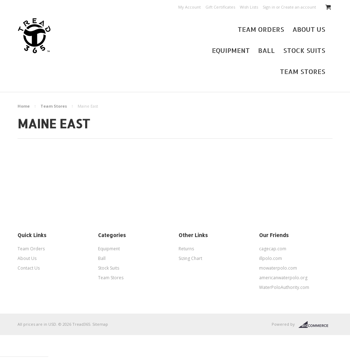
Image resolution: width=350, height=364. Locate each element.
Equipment (231, 50)
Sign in (269, 7)
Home (24, 106)
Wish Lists (249, 7)
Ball (266, 50)
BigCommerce (315, 325)
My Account (189, 7)
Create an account (298, 7)
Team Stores (302, 71)
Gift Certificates (220, 7)
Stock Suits (304, 50)
